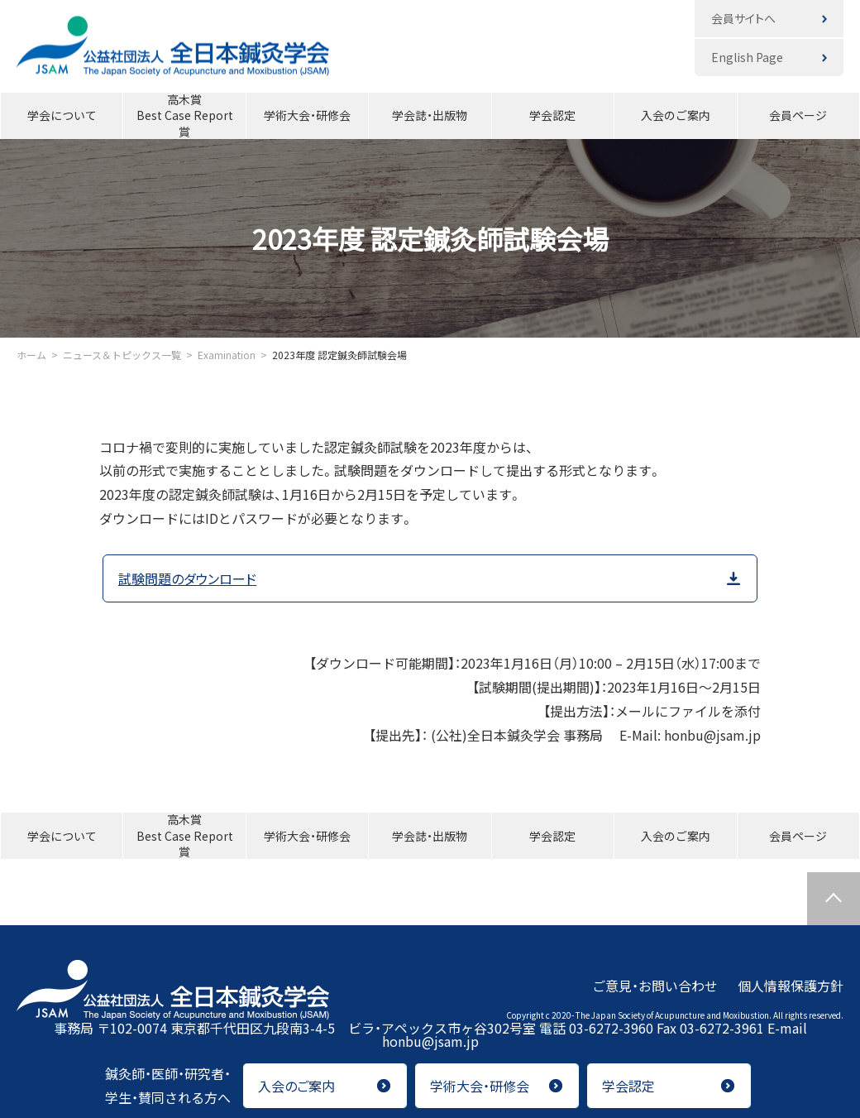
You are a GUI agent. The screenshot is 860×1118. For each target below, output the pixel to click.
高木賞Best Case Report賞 (184, 116)
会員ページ (798, 115)
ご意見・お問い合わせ (655, 985)
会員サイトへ (743, 18)
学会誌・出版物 (429, 115)
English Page (747, 57)
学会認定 (552, 115)
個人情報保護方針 (790, 985)
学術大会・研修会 (307, 115)
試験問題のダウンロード (187, 578)
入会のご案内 (675, 115)
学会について (62, 115)
